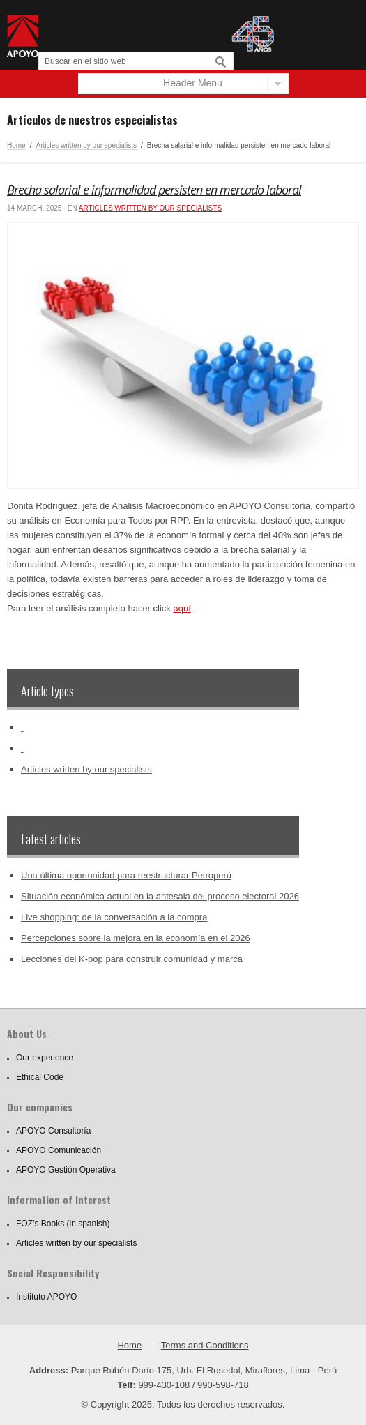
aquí (181, 608)
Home (16, 145)
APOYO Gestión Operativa (66, 1170)
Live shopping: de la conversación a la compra (114, 917)
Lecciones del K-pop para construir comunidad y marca (132, 959)
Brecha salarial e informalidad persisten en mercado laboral (154, 189)
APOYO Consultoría (53, 1131)
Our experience (44, 1057)
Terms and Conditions (205, 1345)
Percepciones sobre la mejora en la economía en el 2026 (135, 938)
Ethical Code (39, 1077)
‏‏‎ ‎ (22, 727)
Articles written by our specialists (86, 145)
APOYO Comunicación (58, 1150)
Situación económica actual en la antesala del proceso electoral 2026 (160, 896)
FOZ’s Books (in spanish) (63, 1223)
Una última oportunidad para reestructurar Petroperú (126, 875)
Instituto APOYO (46, 1297)
